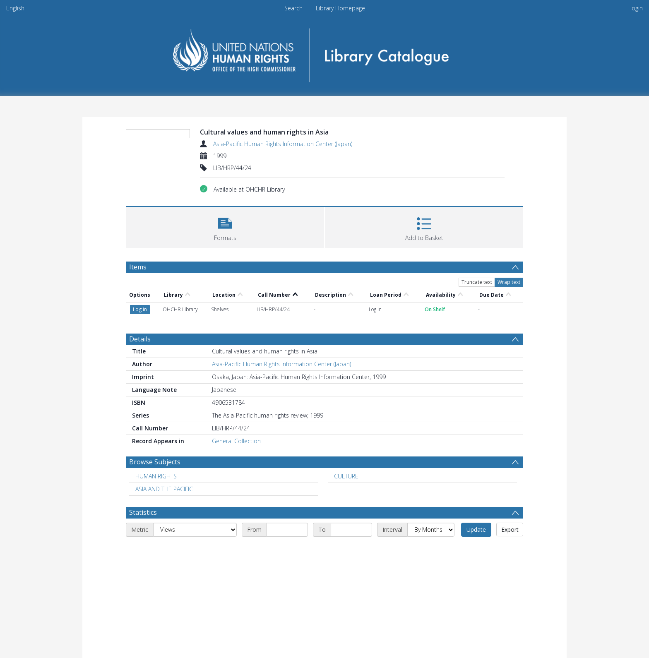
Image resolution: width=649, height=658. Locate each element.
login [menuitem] (636, 8)
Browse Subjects (154, 461)
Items (138, 266)
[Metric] (195, 530)
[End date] (351, 530)
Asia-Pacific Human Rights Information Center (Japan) (282, 144)
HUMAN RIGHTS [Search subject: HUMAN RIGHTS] (156, 476)
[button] (225, 226)
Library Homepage (340, 8)
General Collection (236, 441)
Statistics (143, 512)
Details (140, 338)
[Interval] (430, 530)
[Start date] (287, 530)
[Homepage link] (324, 52)
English (15, 8)
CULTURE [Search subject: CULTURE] (346, 476)
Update (476, 529)
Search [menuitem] (293, 8)
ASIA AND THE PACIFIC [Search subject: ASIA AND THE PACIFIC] (164, 489)
